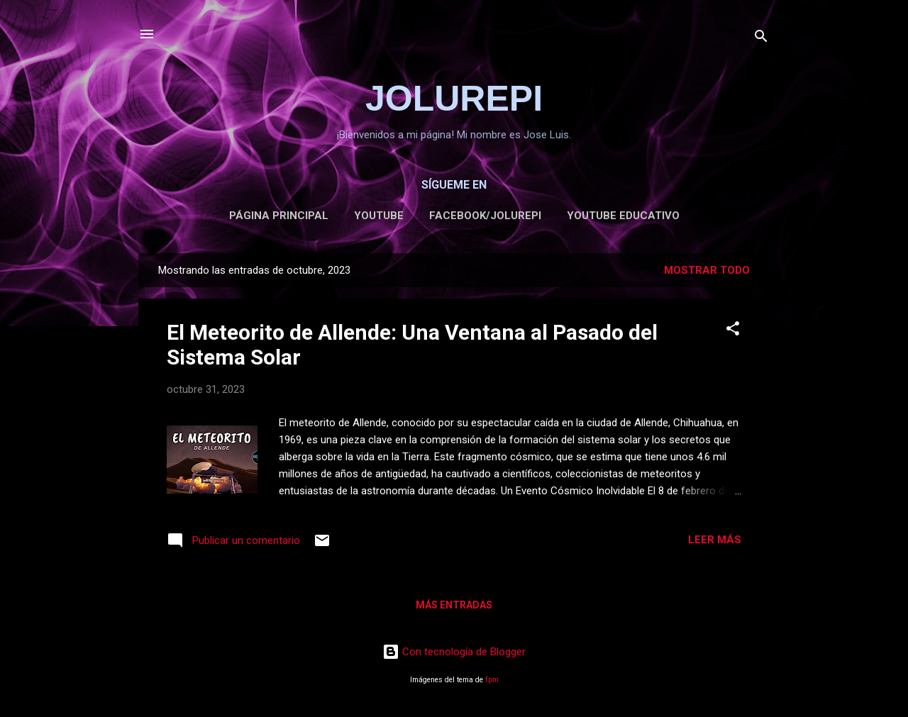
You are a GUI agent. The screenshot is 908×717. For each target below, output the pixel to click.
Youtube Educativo (623, 215)
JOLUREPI (454, 98)
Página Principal (278, 215)
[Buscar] (761, 38)
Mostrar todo (707, 270)
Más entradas (454, 605)
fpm (492, 679)
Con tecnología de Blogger (454, 651)
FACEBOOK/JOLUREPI (485, 215)
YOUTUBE (379, 215)
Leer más (714, 539)
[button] (732, 331)
